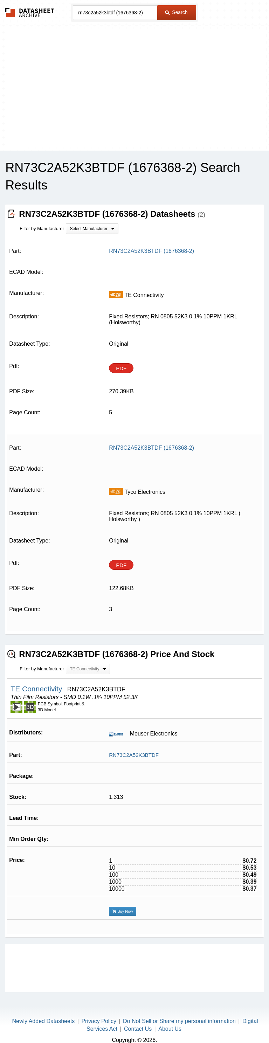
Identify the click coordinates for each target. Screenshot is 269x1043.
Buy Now (122, 911)
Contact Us (138, 1029)
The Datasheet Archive (30, 12)
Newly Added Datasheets (43, 1021)
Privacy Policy (98, 1021)
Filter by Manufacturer (42, 228)
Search (176, 12)
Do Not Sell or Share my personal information (179, 1021)
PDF (121, 368)
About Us (169, 1029)
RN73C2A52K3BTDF (134, 755)
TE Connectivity (37, 689)
